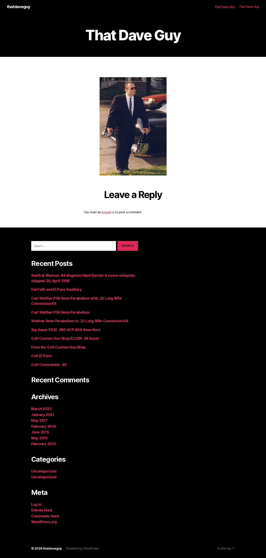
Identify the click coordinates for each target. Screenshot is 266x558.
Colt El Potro (41, 356)
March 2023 (41, 409)
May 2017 (39, 420)
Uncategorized (43, 471)
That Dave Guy (224, 6)
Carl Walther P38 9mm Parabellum (60, 312)
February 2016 (43, 426)
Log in (36, 504)
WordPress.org (44, 522)
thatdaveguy (18, 7)
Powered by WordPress (82, 548)
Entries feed (41, 510)
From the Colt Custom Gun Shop (58, 347)
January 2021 (42, 415)
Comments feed (45, 516)
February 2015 (43, 444)
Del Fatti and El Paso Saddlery (56, 289)
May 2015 (39, 438)
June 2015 (40, 432)
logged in (108, 212)
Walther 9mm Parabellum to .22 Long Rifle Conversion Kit (79, 321)
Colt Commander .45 (48, 365)
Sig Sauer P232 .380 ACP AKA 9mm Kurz (65, 330)
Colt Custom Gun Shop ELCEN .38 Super (65, 338)
